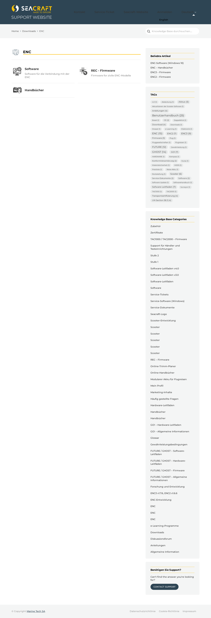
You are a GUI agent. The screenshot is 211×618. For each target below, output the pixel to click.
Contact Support (164, 586)
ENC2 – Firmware (161, 76)
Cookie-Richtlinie (169, 611)
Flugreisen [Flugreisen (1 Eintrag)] (180, 142)
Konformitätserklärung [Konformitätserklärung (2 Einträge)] (164, 161)
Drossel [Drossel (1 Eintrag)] (156, 129)
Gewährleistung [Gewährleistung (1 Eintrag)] (179, 147)
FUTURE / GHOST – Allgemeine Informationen (169, 478)
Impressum (189, 611)
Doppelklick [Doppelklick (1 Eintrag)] (180, 120)
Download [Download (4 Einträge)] (159, 124)
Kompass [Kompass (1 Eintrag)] (174, 157)
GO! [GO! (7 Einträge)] (174, 152)
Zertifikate (157, 232)
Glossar (155, 437)
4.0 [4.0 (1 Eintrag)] (154, 102)
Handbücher (158, 411)
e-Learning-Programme (165, 525)
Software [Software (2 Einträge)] (184, 178)
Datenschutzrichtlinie (143, 611)
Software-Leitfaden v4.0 (165, 268)
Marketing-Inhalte (161, 392)
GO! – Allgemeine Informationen (170, 431)
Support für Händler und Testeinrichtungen (165, 247)
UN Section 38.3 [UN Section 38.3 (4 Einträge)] (161, 200)
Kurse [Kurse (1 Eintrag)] (184, 161)
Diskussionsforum (161, 538)
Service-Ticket (126, 12)
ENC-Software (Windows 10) (167, 63)
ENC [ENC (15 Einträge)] (157, 133)
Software (156, 287)
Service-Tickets (159, 294)
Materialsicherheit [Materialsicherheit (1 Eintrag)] (161, 165)
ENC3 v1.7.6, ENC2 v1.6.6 (164, 493)
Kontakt (107, 12)
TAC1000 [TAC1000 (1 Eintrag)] (157, 191)
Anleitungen (158, 545)
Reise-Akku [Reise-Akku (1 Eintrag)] (172, 169)
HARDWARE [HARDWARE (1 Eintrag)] (158, 157)
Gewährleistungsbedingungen (169, 444)
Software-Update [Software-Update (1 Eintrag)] (160, 182)
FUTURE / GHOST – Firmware (168, 470)
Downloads (157, 532)
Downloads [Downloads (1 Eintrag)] (176, 125)
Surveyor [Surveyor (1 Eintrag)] (185, 187)
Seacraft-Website (151, 12)
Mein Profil (157, 385)
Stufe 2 (155, 255)
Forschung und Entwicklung (168, 486)
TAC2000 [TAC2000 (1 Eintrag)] (171, 191)
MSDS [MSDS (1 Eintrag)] (177, 165)
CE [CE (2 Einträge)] (166, 120)
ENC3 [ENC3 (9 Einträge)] (186, 133)
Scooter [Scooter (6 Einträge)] (176, 174)
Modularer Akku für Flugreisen (169, 379)
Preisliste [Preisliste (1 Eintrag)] (157, 169)
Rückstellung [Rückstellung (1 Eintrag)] (159, 174)
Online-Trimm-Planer (163, 366)
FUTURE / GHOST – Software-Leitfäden (168, 452)
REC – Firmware (160, 359)
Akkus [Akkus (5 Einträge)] (184, 102)
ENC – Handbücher (162, 67)
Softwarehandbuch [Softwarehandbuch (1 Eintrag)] (182, 182)
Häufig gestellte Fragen (165, 398)
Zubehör (156, 226)
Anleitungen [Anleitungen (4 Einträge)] (159, 110)
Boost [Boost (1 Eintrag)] (155, 120)
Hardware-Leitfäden (162, 405)
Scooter (155, 327)
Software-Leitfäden (162, 281)
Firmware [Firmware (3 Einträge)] (158, 138)
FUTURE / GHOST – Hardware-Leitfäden (168, 462)
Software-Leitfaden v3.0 (165, 274)
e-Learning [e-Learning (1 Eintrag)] (171, 129)
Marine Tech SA (36, 611)
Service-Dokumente (163, 307)
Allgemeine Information (165, 551)
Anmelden (173, 12)
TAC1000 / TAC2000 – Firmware (169, 239)
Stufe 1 (154, 261)
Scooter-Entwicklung (163, 320)
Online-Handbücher (162, 372)
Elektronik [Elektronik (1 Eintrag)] (186, 129)
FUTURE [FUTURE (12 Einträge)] (159, 147)
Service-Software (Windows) (167, 301)
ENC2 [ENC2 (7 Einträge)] (171, 133)
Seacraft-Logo (159, 314)
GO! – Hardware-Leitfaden (166, 424)
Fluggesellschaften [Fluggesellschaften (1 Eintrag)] (161, 142)
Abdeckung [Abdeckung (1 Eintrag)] (168, 102)
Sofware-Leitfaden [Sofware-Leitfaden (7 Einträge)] (164, 187)
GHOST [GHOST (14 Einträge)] (159, 151)
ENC (153, 506)
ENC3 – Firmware (161, 72)
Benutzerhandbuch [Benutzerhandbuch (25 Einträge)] (168, 115)
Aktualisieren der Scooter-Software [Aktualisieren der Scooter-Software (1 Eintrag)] (167, 106)
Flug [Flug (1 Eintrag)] (173, 138)
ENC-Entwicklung (161, 499)
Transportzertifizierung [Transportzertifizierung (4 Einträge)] (165, 196)
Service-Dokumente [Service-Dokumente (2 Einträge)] (163, 178)
